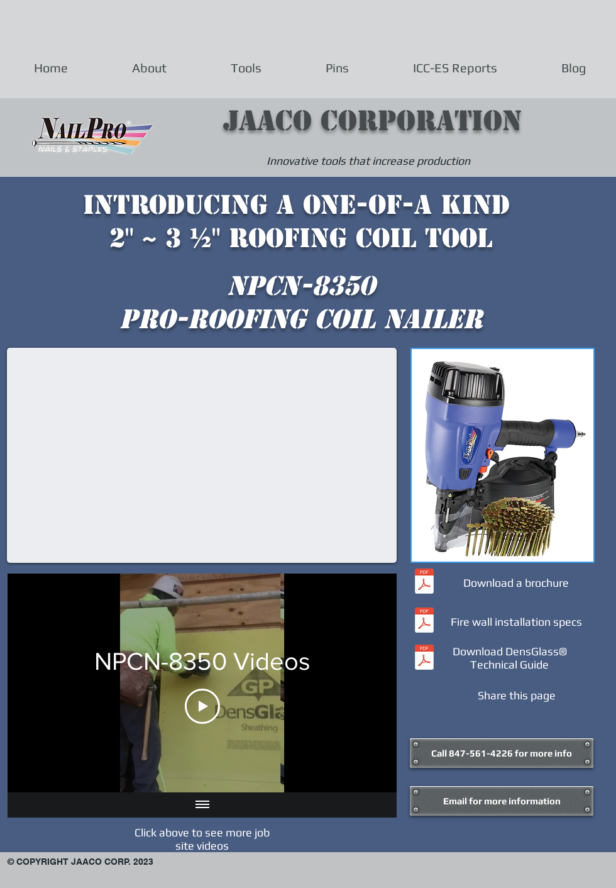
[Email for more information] (501, 801)
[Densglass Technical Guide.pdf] (424, 659)
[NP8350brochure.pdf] (423, 583)
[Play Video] (202, 706)
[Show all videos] (202, 805)
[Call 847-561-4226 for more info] (501, 753)
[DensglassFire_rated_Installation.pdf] (424, 622)
